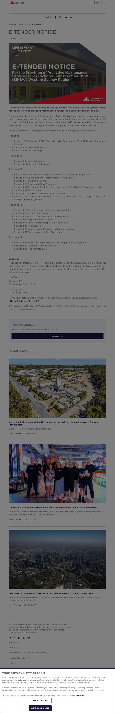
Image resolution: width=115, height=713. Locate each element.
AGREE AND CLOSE (40, 708)
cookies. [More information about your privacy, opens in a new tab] (81, 695)
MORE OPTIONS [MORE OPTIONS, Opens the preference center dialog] (40, 701)
